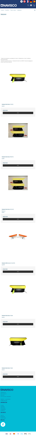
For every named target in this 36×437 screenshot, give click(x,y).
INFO (18, 112)
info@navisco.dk (4, 400)
